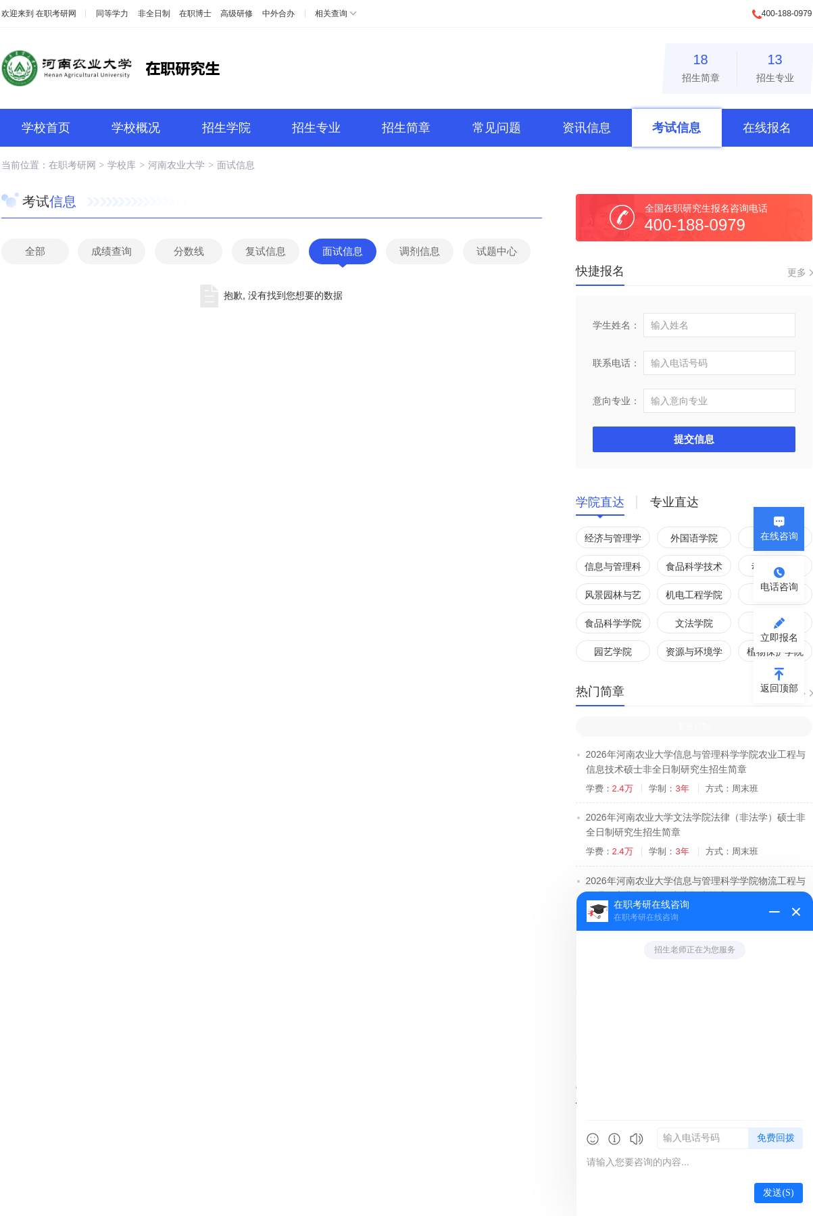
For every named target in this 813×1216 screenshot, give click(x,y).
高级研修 (236, 13)
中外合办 (278, 13)
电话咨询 (779, 586)
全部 (35, 251)
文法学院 (694, 623)
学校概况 (136, 128)
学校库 (121, 165)
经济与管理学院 (613, 540)
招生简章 (701, 66)
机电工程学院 (694, 594)
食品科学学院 (613, 623)
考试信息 (676, 128)
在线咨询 (779, 536)
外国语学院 (694, 538)
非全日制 (154, 13)
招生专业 (775, 66)
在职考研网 (56, 13)
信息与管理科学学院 (613, 569)
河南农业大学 (176, 165)
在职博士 (195, 13)
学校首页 (46, 128)
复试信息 (265, 251)
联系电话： (616, 363)
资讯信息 (586, 128)
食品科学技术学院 (694, 569)
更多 (796, 272)
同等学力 (112, 13)
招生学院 (226, 128)
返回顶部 (779, 688)
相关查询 (331, 13)
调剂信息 (419, 251)
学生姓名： (616, 325)
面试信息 (236, 165)
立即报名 (779, 637)
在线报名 (767, 128)
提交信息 (694, 439)
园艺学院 (613, 651)
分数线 (189, 251)
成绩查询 (111, 251)
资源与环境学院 (694, 654)
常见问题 (496, 128)
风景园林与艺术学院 (613, 597)
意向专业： (616, 400)
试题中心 (496, 251)
